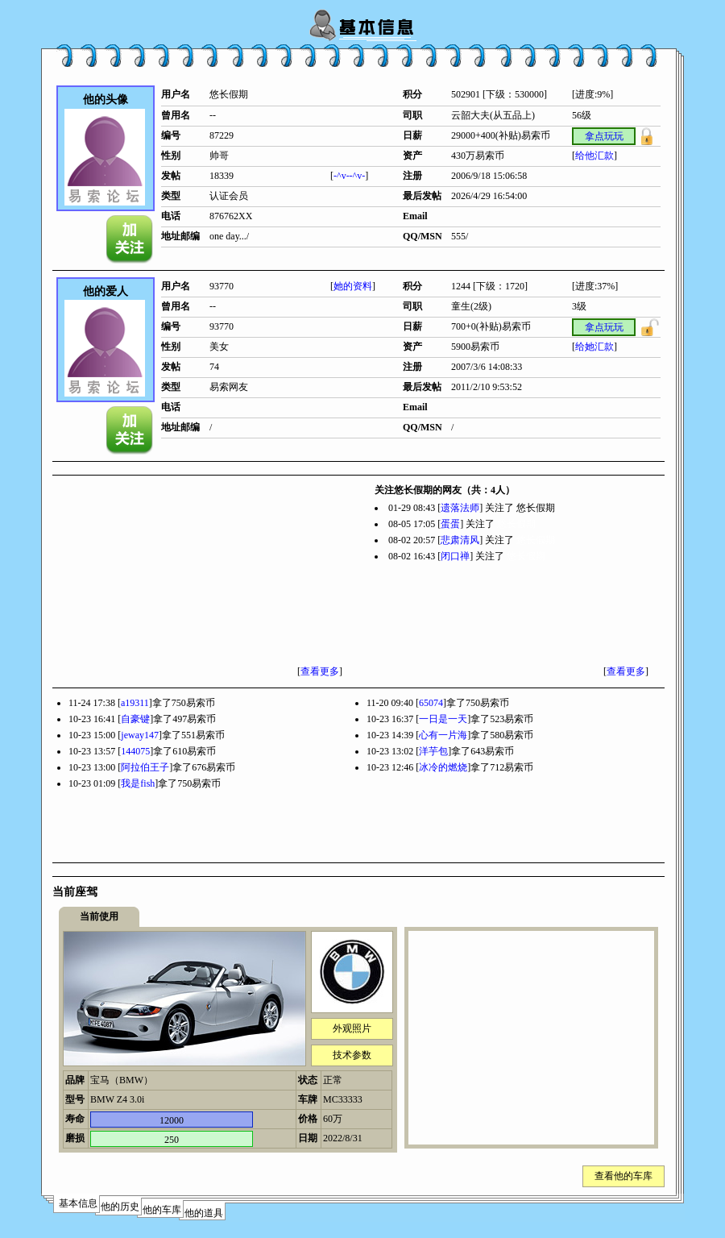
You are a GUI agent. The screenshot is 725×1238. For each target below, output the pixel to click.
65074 (431, 702)
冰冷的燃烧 (443, 767)
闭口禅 (455, 556)
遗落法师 (460, 507)
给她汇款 (594, 346)
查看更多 (319, 671)
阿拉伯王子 (145, 767)
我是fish (138, 783)
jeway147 (140, 735)
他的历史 (120, 1206)
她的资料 (353, 286)
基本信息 (78, 1203)
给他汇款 (594, 155)
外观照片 (352, 1028)
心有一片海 (443, 735)
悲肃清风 (460, 540)
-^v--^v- (349, 175)
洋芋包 (433, 751)
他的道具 (203, 1213)
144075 (135, 751)
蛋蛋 (450, 524)
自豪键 (135, 719)
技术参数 (352, 1055)
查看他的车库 (623, 1176)
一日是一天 (443, 719)
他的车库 (162, 1209)
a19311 (135, 702)
